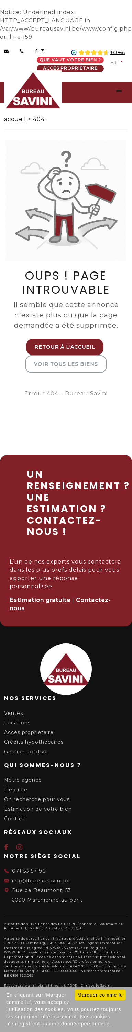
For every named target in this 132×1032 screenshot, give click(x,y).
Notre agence (23, 780)
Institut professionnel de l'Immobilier (89, 938)
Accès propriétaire (70, 68)
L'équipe (16, 790)
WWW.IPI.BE (16, 952)
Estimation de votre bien (38, 809)
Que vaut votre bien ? (70, 59)
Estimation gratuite (40, 600)
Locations (17, 723)
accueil (16, 119)
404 (39, 119)
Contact (15, 818)
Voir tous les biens (66, 364)
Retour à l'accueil (64, 347)
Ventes (13, 713)
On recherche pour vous (37, 799)
